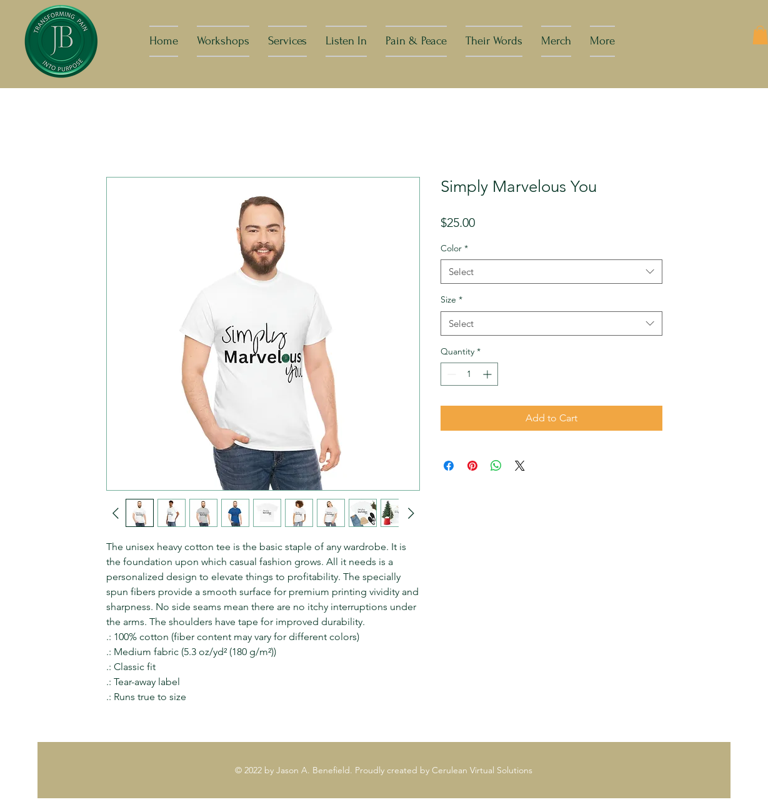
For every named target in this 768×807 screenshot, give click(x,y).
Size (451, 299)
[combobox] (551, 271)
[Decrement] (450, 374)
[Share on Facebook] (448, 465)
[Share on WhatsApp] (496, 465)
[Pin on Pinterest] (472, 465)
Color (454, 248)
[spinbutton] (469, 374)
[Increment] (488, 374)
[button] (760, 35)
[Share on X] (519, 465)
